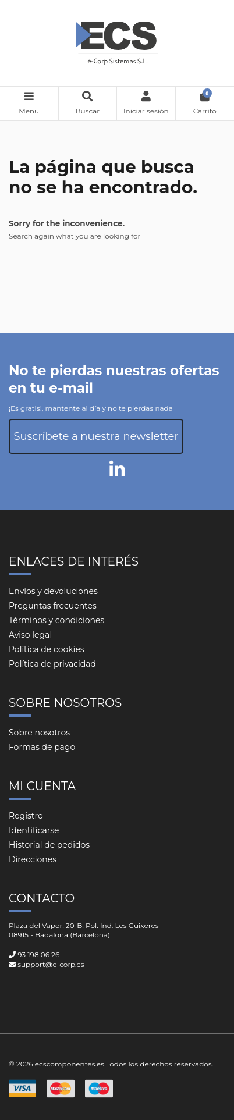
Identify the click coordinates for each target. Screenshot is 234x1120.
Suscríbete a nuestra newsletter (95, 436)
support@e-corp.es (50, 964)
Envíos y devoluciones (53, 591)
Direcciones (32, 859)
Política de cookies (46, 649)
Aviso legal (30, 635)
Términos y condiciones (56, 620)
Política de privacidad (52, 664)
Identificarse (34, 830)
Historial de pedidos (49, 845)
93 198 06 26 (38, 954)
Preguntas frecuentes (53, 605)
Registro (26, 815)
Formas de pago (42, 747)
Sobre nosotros (39, 732)
